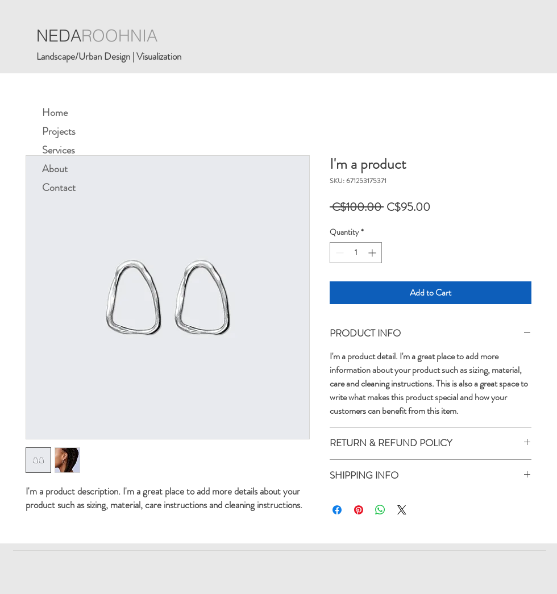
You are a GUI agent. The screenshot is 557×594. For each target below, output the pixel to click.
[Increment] (373, 253)
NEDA (58, 35)
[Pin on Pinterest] (358, 510)
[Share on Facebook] (337, 510)
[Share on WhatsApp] (380, 510)
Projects (59, 131)
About (55, 168)
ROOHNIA (119, 35)
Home (55, 112)
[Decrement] (338, 253)
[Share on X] (402, 510)
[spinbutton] (356, 253)
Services (58, 150)
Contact (59, 187)
